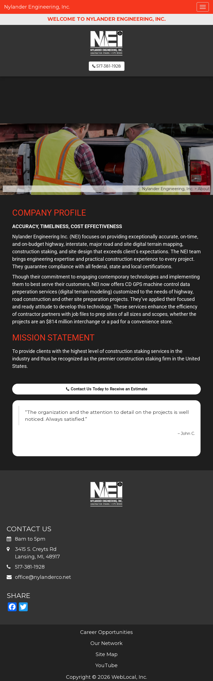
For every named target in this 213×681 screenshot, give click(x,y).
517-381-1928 (106, 66)
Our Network (106, 643)
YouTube (106, 665)
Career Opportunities (106, 632)
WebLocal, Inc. (129, 677)
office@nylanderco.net (43, 577)
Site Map (107, 654)
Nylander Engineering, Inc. (37, 7)
